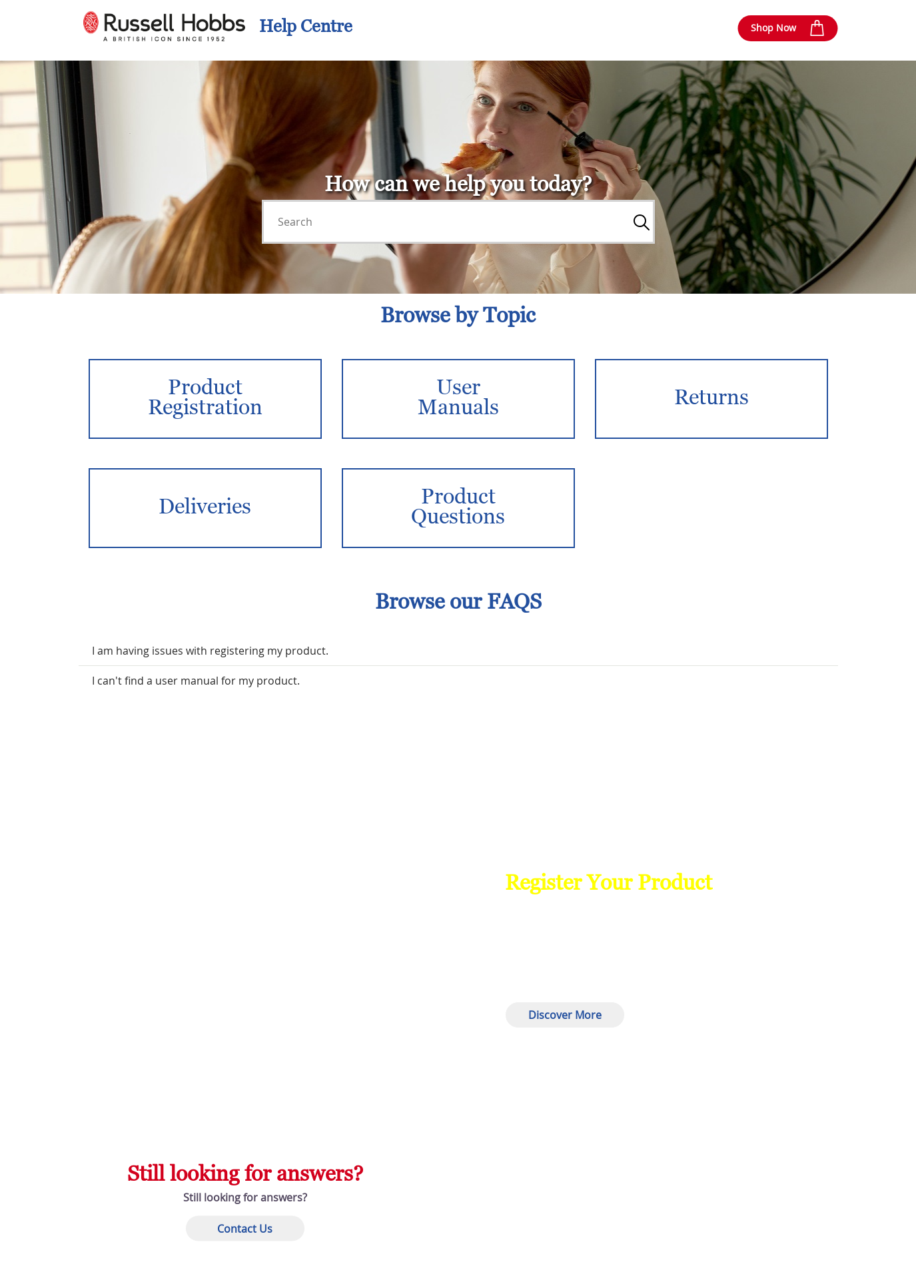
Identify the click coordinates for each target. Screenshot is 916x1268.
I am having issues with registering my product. (210, 650)
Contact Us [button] (244, 1228)
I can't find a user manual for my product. (196, 680)
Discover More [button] (565, 1015)
